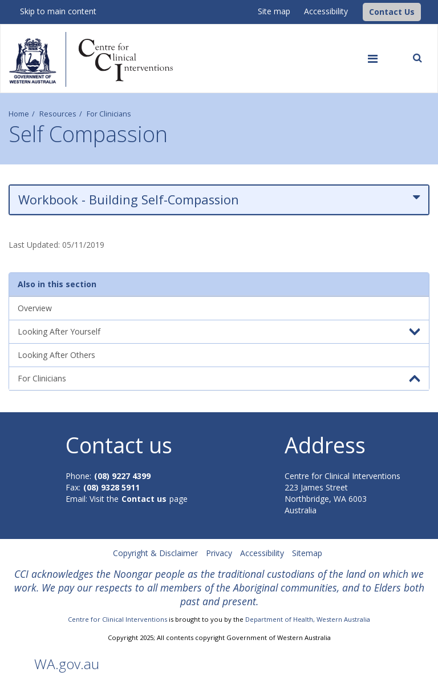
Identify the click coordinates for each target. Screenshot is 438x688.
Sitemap (307, 553)
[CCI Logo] (360, 11)
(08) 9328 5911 (111, 487)
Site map (274, 11)
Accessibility (326, 11)
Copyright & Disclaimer (155, 553)
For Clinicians (109, 114)
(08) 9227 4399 (122, 475)
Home (19, 114)
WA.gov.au (66, 663)
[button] (392, 12)
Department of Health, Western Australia (307, 619)
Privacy (219, 553)
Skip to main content (58, 11)
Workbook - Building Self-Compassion (219, 199)
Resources (57, 114)
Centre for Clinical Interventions (117, 619)
